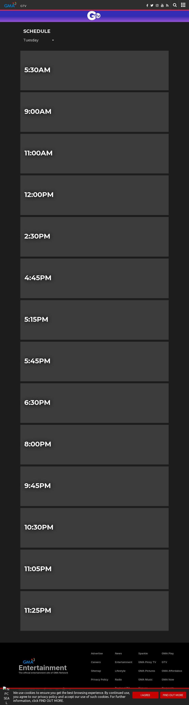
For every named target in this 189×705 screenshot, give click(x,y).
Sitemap (96, 670)
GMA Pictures (146, 670)
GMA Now (168, 679)
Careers (96, 662)
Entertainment (123, 662)
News (118, 653)
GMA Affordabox (172, 670)
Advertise (97, 653)
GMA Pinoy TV (147, 662)
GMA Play (168, 653)
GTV (23, 6)
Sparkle (143, 653)
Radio (118, 679)
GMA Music (145, 679)
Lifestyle (120, 670)
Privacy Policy (99, 679)
